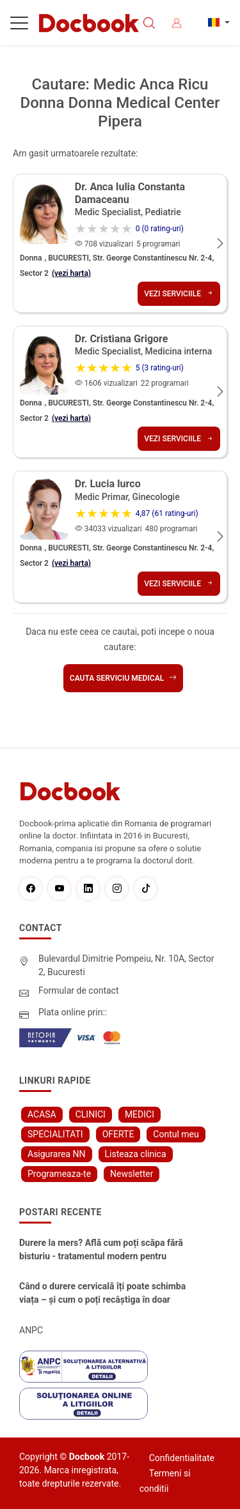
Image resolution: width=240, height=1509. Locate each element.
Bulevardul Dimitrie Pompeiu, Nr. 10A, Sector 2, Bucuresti (126, 965)
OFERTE (118, 1134)
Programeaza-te (59, 1174)
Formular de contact (78, 990)
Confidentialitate (181, 1458)
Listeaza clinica (135, 1154)
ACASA (42, 1114)
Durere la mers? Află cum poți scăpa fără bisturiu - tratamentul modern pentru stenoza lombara (101, 1250)
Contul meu (175, 1134)
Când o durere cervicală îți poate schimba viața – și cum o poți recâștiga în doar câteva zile (102, 1294)
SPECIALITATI (55, 1134)
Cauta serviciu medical (123, 678)
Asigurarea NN (57, 1154)
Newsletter (131, 1174)
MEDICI (139, 1114)
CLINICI (91, 1114)
